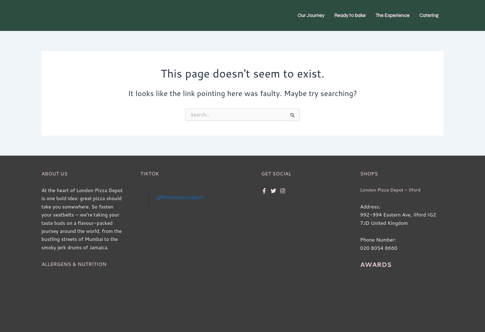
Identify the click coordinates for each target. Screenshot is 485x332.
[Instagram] (282, 191)
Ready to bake (350, 15)
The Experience (393, 15)
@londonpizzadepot (181, 197)
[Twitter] (273, 191)
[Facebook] (264, 191)
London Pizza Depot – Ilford (392, 189)
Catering (429, 15)
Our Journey (311, 15)
